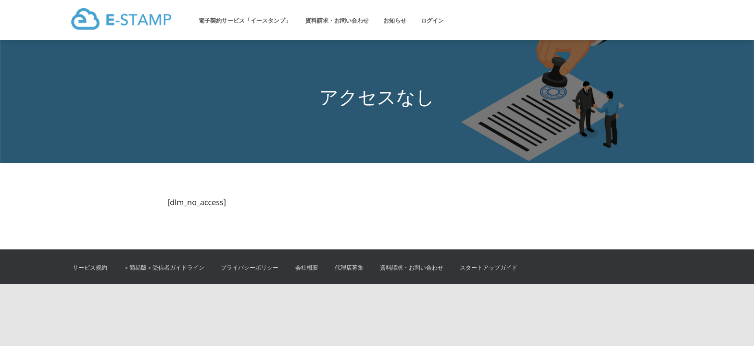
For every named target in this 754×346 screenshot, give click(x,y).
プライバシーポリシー (249, 267)
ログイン (432, 20)
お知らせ (394, 20)
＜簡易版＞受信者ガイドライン (164, 267)
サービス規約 (90, 267)
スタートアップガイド (488, 267)
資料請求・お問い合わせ (337, 20)
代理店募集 (349, 267)
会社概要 (306, 267)
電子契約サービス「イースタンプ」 (245, 20)
